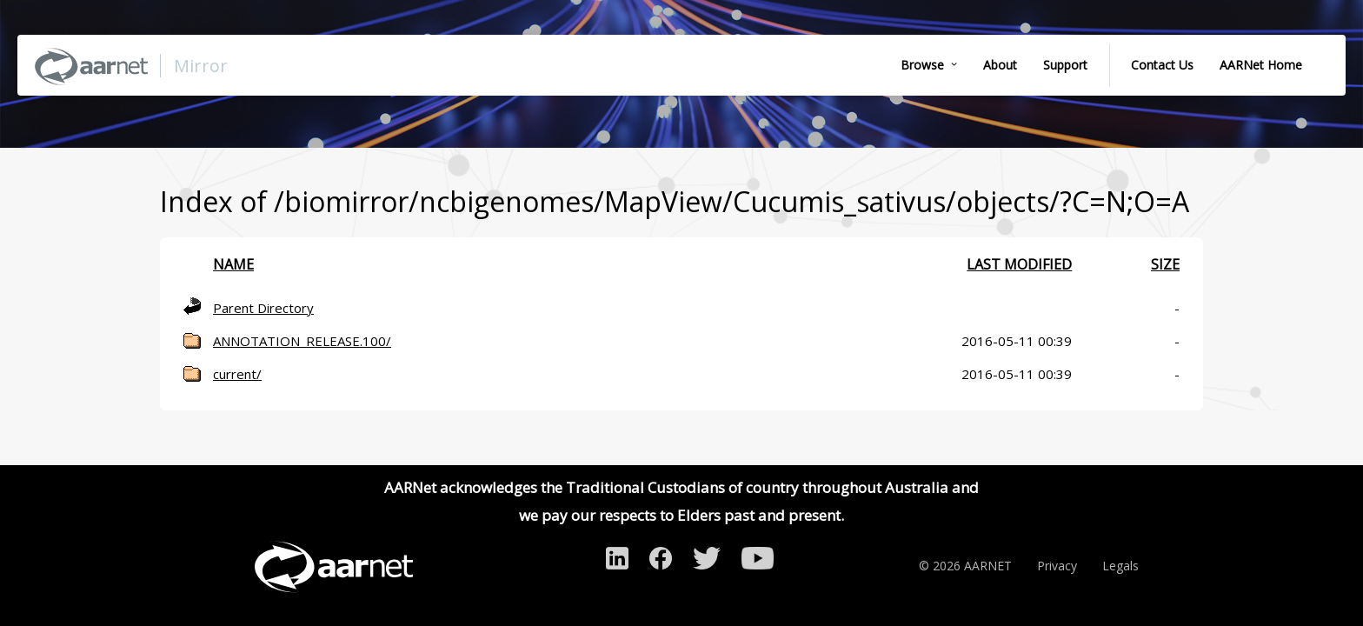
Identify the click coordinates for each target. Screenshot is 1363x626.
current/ (237, 374)
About (1000, 65)
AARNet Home (1261, 65)
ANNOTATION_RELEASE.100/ (302, 341)
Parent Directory (263, 307)
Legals (1120, 565)
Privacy (1057, 565)
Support (1065, 65)
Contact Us (1162, 65)
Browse (922, 65)
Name (233, 264)
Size (1165, 264)
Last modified (1019, 264)
